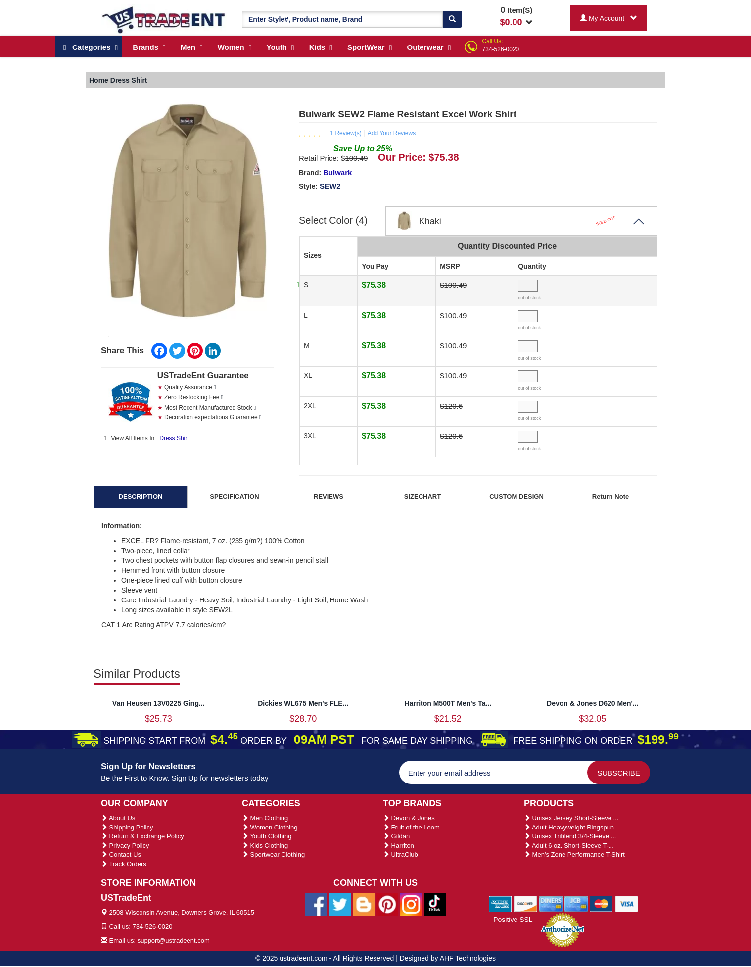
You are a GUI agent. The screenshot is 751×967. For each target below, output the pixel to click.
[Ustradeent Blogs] (364, 904)
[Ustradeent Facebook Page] (316, 904)
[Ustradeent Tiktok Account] (435, 904)
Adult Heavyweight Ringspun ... (572, 827)
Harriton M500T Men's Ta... (447, 703)
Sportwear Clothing (273, 854)
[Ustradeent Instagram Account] (411, 904)
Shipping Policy (127, 827)
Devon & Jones (409, 818)
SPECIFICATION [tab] (234, 496)
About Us (118, 818)
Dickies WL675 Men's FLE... (303, 703)
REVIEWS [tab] (328, 496)
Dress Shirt (173, 438)
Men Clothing (265, 818)
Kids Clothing (265, 845)
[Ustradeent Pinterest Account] (387, 904)
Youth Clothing (266, 836)
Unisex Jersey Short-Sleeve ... (571, 818)
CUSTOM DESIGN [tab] (516, 496)
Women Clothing (269, 827)
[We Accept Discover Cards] (525, 904)
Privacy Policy (125, 845)
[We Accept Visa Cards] (626, 904)
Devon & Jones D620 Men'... (592, 703)
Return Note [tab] (610, 496)
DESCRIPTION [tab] (141, 496)
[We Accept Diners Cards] (551, 904)
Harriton (398, 845)
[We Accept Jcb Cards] (576, 904)
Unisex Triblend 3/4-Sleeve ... (570, 836)
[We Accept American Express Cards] (500, 904)
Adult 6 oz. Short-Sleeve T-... (569, 845)
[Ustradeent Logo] (164, 19)
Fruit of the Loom (411, 827)
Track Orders (123, 864)
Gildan (396, 836)
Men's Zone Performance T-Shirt (574, 854)
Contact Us (121, 854)
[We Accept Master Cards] (601, 904)
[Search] (452, 19)
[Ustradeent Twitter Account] (340, 904)
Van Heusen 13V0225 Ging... (158, 703)
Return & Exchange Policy (142, 836)
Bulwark (337, 172)
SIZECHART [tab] (422, 496)
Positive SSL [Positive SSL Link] (512, 919)
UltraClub (400, 854)
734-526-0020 (500, 49)
